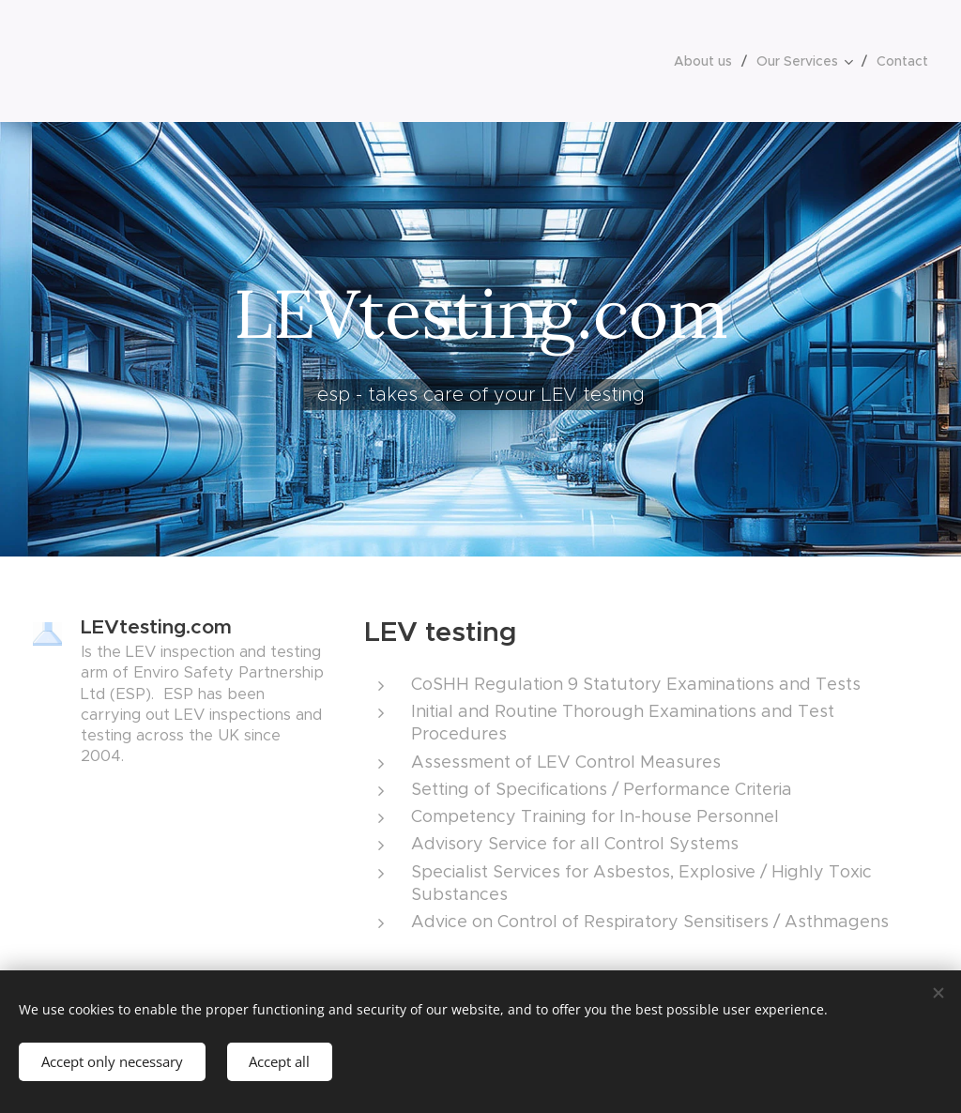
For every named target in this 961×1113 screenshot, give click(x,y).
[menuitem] (708, 61)
